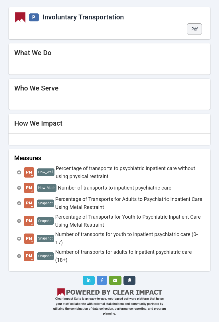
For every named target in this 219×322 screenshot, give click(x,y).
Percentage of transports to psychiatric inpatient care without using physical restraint (125, 172)
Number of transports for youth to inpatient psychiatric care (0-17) (126, 238)
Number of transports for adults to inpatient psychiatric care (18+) (123, 256)
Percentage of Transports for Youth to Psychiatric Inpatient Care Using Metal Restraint (128, 221)
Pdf (194, 29)
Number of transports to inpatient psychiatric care (114, 188)
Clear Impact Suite (68, 299)
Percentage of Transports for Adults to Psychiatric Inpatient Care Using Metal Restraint (128, 203)
